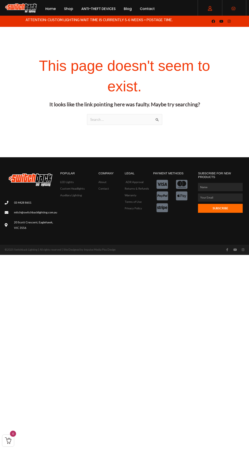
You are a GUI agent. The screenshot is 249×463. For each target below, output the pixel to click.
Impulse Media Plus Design (100, 249)
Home (50, 8)
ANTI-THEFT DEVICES (98, 8)
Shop (68, 8)
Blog (128, 8)
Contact (147, 8)
